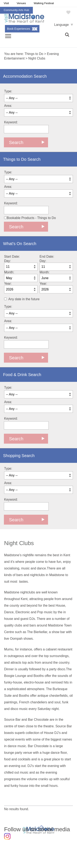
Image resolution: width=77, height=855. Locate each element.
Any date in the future (24, 299)
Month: (9, 272)
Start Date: (12, 256)
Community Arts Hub (16, 10)
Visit (6, 3)
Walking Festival (44, 3)
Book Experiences (18, 28)
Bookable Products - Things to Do (30, 218)
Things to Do (34, 54)
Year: (8, 283)
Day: (7, 261)
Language (61, 24)
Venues (21, 3)
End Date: (47, 256)
